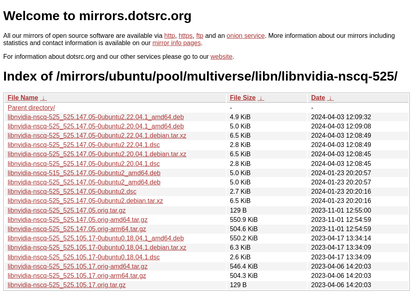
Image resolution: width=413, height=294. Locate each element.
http (169, 35)
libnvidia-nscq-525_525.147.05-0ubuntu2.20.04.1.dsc (84, 163)
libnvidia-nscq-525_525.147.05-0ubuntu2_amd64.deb (84, 182)
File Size (243, 97)
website (221, 56)
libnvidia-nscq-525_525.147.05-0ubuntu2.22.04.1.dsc (84, 144)
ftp (199, 35)
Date (318, 97)
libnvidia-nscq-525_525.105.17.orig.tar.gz (67, 285)
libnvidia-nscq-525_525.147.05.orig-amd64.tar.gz (78, 219)
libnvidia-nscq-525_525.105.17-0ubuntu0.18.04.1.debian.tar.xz (97, 247)
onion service (246, 35)
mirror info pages (176, 42)
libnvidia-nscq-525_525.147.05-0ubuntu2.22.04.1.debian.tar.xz (97, 135)
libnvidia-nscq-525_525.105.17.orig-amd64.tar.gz (78, 266)
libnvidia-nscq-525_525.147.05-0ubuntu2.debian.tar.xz (85, 200)
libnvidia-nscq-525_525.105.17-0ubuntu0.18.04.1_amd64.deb (96, 238)
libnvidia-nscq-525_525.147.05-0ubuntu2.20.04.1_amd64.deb (96, 126)
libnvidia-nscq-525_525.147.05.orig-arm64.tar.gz (77, 229)
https (186, 35)
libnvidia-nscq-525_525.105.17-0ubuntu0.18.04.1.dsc (84, 257)
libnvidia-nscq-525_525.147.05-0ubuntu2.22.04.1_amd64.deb (96, 117)
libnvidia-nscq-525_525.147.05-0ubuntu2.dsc (72, 191)
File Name (23, 97)
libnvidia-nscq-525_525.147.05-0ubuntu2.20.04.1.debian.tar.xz (97, 154)
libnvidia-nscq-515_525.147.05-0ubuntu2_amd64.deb (84, 173)
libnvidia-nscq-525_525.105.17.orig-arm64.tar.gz (77, 275)
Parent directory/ (31, 107)
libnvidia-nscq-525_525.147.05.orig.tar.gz (67, 210)
